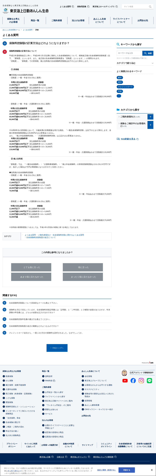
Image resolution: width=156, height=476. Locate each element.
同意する (126, 470)
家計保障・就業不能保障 (16, 385)
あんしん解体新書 (92, 405)
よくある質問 (27, 30)
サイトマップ (87, 445)
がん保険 (9, 381)
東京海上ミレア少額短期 (103, 456)
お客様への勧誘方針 (49, 445)
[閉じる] (152, 470)
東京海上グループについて (96, 381)
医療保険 (9, 376)
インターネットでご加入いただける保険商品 (20, 412)
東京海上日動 (44, 456)
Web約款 (49, 381)
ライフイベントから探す (55, 396)
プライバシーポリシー (11, 445)
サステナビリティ (92, 389)
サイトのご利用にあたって (30, 445)
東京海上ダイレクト (78, 456)
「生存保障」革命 (13, 418)
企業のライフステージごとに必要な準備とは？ (59, 426)
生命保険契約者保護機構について (125, 445)
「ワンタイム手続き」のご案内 (58, 405)
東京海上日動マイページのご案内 (59, 401)
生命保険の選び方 (13, 422)
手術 (120, 91)
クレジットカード (125, 87)
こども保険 (10, 398)
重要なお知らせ (51, 409)
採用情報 (88, 401)
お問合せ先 (86, 416)
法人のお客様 (47, 420)
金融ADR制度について (68, 445)
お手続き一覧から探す (54, 392)
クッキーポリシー (14, 471)
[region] (78, 470)
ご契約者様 (46, 387)
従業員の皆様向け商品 (54, 437)
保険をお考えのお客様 (11, 371)
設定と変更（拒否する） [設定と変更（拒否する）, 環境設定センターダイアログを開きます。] (106, 470)
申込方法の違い (12, 431)
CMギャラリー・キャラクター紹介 (99, 409)
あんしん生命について (91, 371)
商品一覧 (45, 371)
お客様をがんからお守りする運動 (98, 385)
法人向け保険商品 (13, 435)
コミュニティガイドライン (106, 445)
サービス (48, 414)
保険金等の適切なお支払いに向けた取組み (99, 395)
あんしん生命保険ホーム (11, 30)
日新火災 (60, 456)
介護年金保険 (11, 389)
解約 (120, 78)
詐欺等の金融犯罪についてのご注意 (144, 445)
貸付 (120, 82)
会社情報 (88, 376)
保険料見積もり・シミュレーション (20, 407)
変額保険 (9, 402)
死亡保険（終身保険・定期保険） (19, 394)
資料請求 (48, 376)
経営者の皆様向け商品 (54, 432)
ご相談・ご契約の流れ (15, 427)
